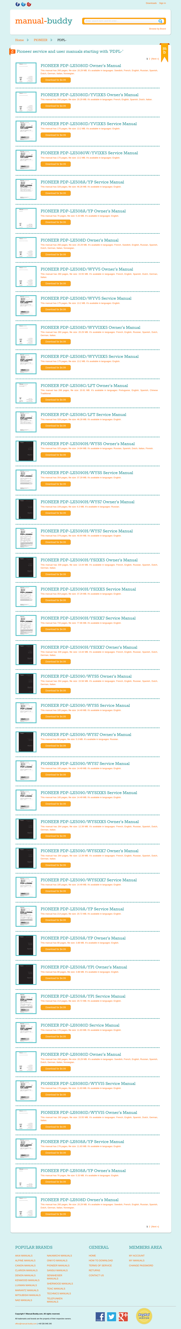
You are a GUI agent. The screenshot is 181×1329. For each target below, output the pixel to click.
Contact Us (96, 1275)
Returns (94, 1270)
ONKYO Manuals (57, 1260)
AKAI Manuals (23, 1255)
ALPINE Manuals (25, 1260)
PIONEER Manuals (58, 1265)
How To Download (101, 1260)
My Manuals (136, 1260)
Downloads (151, 3)
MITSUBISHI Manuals (28, 1295)
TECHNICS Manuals (59, 1293)
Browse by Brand (157, 28)
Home (19, 40)
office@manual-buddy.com (26, 1324)
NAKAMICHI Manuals (59, 1255)
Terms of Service (100, 1265)
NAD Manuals (23, 1300)
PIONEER (40, 40)
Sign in (162, 3)
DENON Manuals (25, 1275)
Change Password (141, 1265)
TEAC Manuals (56, 1288)
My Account (137, 1255)
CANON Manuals (25, 1265)
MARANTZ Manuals (27, 1290)
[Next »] (155, 58)
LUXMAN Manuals (26, 1285)
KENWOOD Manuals (27, 1280)
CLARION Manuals (26, 1270)
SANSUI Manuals (57, 1270)
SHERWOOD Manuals (60, 1283)
